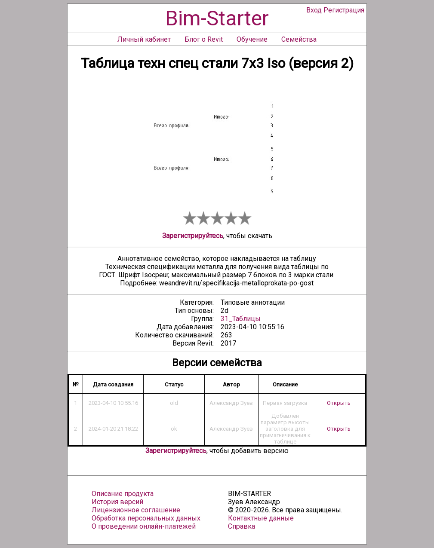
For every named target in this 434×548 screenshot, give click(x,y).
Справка (241, 526)
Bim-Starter (217, 18)
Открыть (339, 403)
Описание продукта (123, 494)
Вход (314, 10)
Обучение (252, 39)
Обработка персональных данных (146, 518)
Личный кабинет (144, 39)
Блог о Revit (204, 39)
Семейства (299, 39)
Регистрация (343, 10)
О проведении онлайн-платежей (144, 526)
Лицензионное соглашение (136, 510)
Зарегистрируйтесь (192, 236)
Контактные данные (261, 518)
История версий (117, 502)
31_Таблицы (241, 319)
